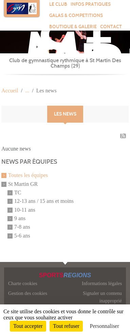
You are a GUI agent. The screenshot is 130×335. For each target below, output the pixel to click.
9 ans (19, 218)
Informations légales (102, 283)
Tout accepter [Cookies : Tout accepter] (27, 326)
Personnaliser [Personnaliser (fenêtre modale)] (104, 326)
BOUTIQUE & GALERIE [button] (73, 27)
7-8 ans (22, 227)
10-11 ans (24, 210)
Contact (111, 27)
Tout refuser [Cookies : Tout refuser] (66, 326)
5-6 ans (22, 236)
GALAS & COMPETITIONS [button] (76, 15)
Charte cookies (22, 283)
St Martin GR (23, 184)
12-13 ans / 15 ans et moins (44, 201)
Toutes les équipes (28, 175)
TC (17, 192)
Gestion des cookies (27, 293)
